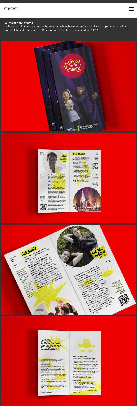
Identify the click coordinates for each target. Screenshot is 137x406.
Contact (24, 13)
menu (131, 9)
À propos (10, 13)
